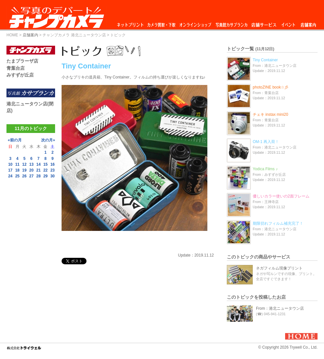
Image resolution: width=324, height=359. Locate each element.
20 (31, 170)
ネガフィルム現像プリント (279, 268)
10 (10, 164)
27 (31, 176)
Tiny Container (265, 60)
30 (52, 176)
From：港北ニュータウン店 (280, 308)
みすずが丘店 (20, 75)
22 (45, 170)
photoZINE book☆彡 (270, 87)
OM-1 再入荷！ (266, 141)
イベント (288, 23)
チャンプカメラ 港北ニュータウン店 (74, 35)
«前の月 (15, 140)
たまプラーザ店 (22, 61)
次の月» (48, 140)
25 (17, 176)
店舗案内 (308, 23)
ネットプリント (131, 23)
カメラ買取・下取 (161, 23)
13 (31, 164)
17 (10, 170)
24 (10, 176)
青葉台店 (15, 68)
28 (38, 176)
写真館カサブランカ (231, 23)
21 (38, 170)
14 (38, 164)
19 (24, 170)
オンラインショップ (195, 23)
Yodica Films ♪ (265, 169)
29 (45, 176)
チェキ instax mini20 (270, 114)
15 (45, 164)
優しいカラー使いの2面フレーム (281, 196)
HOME (12, 35)
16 (52, 164)
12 (24, 164)
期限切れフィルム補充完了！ (278, 223)
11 (17, 164)
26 (24, 176)
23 (52, 170)
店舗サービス (264, 23)
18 (17, 170)
